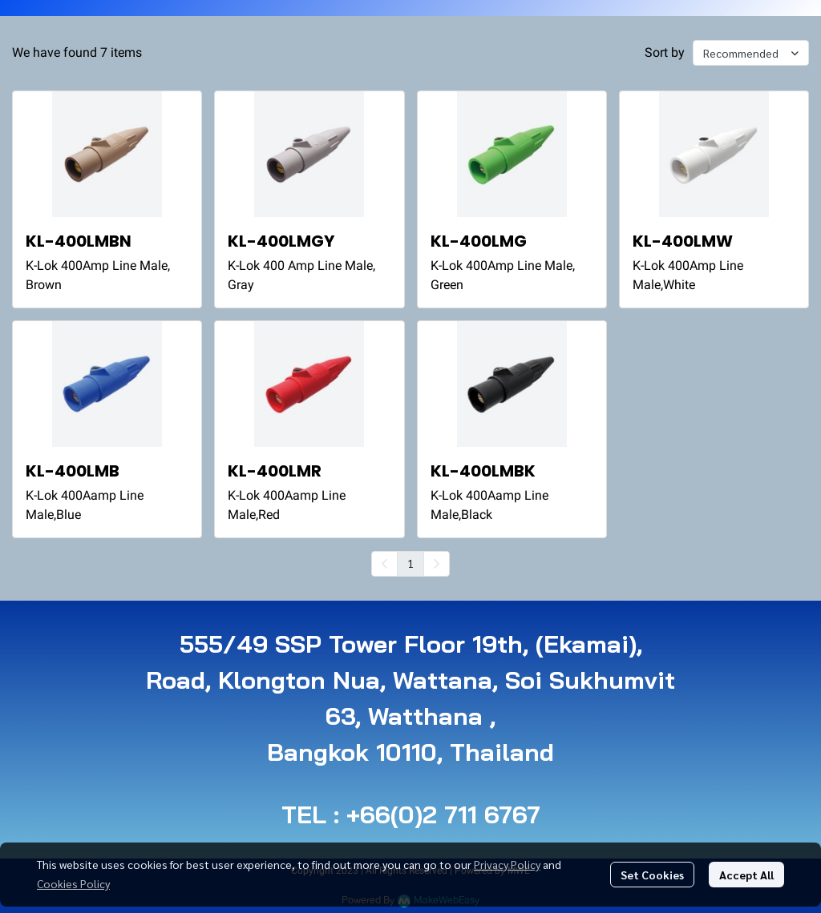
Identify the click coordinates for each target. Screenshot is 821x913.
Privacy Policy (507, 864)
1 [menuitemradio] (410, 563)
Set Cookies (652, 874)
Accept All (746, 874)
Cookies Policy (73, 883)
